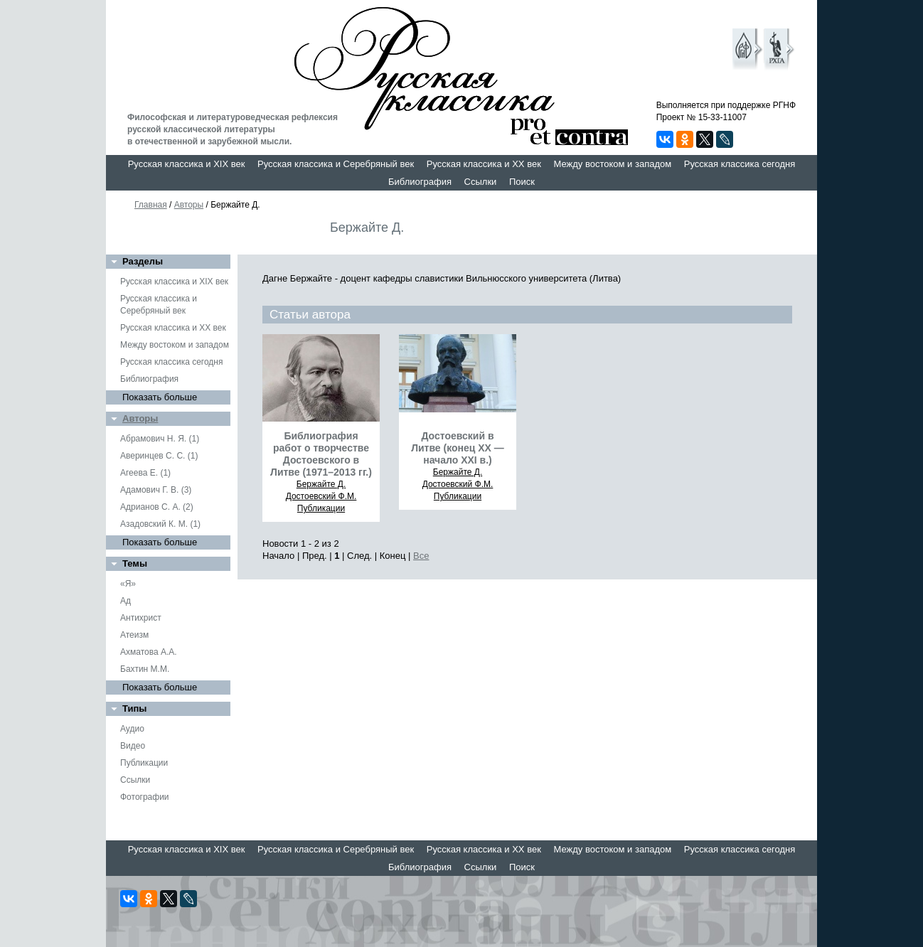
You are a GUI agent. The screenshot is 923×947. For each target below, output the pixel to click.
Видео (132, 746)
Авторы (188, 205)
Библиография (420, 181)
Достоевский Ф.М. (321, 496)
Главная (150, 205)
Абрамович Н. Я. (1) (159, 439)
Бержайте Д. (321, 484)
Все (421, 555)
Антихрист (140, 618)
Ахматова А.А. (148, 652)
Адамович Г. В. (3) (155, 490)
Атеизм (134, 635)
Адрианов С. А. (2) (156, 507)
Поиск (522, 181)
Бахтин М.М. (144, 669)
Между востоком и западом (612, 164)
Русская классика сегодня (740, 164)
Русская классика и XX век (484, 164)
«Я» (128, 584)
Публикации (144, 763)
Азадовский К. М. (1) (160, 524)
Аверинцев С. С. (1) (159, 456)
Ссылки (480, 181)
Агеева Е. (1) (145, 473)
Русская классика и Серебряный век (335, 164)
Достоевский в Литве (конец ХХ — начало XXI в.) (457, 448)
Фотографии (144, 797)
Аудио (132, 729)
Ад (125, 601)
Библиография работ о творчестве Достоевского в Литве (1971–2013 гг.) (321, 454)
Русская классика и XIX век (186, 164)
